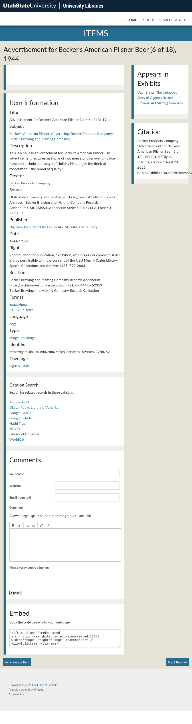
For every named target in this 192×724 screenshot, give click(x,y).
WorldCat (16, 439)
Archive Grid (19, 402)
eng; (12, 324)
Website (15, 485)
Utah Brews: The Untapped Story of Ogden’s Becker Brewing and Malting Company (160, 97)
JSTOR (14, 428)
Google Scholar (21, 418)
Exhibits (148, 20)
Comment (16, 507)
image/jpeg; (18, 304)
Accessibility (16, 696)
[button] (13, 525)
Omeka (38, 692)
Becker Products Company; (30, 183)
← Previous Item (17, 665)
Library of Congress (24, 434)
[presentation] (13, 525)
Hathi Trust (17, 423)
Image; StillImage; (22, 337)
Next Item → (177, 665)
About (181, 20)
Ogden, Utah (19, 366)
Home (132, 20)
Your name (16, 474)
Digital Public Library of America (34, 407)
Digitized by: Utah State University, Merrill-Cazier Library (53, 227)
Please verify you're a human (29, 567)
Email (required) (20, 497)
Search (165, 20)
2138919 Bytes (21, 310)
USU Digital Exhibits (44, 687)
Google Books (20, 412)
